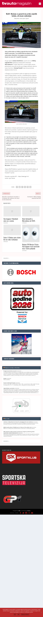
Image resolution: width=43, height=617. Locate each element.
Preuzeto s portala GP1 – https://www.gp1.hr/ (17, 176)
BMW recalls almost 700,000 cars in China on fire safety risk (17, 427)
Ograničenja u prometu (9, 388)
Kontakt (16, 513)
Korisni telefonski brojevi (9, 383)
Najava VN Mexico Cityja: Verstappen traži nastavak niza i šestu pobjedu (30, 246)
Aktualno (16, 18)
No (18, 614)
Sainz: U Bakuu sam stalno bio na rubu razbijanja (12, 238)
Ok (15, 614)
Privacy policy (25, 614)
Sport (27, 18)
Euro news (7, 418)
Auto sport (22, 18)
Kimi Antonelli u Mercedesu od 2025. (28, 220)
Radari (5, 378)
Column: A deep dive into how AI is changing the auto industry (18, 422)
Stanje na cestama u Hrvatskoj (12, 367)
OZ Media (28, 510)
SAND (19, 510)
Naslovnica (12, 513)
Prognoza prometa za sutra (10, 371)
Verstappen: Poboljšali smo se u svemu (10, 220)
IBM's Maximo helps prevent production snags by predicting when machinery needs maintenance (19, 432)
